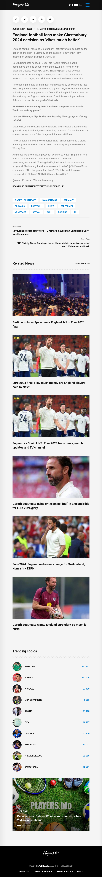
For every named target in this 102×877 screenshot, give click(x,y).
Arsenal (29, 689)
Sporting (30, 666)
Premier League (33, 756)
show (51, 206)
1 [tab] (19, 825)
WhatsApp (20, 212)
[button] (16, 19)
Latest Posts (82, 263)
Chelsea (29, 733)
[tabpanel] (51, 804)
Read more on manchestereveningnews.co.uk (40, 186)
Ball (49, 212)
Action (36, 212)
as (75, 212)
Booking (62, 212)
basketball (31, 767)
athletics (30, 744)
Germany (69, 200)
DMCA (80, 871)
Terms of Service (42, 871)
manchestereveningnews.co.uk (57, 29)
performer (67, 206)
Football (36, 206)
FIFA (27, 722)
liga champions (33, 700)
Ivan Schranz (49, 200)
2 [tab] (24, 825)
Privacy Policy (65, 871)
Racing (28, 711)
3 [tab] (29, 825)
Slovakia (20, 206)
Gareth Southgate (25, 200)
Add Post (24, 871)
